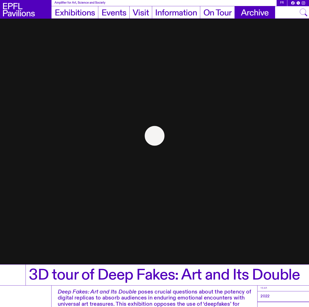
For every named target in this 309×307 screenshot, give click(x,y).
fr (282, 3)
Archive (255, 13)
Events (113, 13)
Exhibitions (75, 13)
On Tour (217, 13)
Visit (141, 13)
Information (176, 13)
